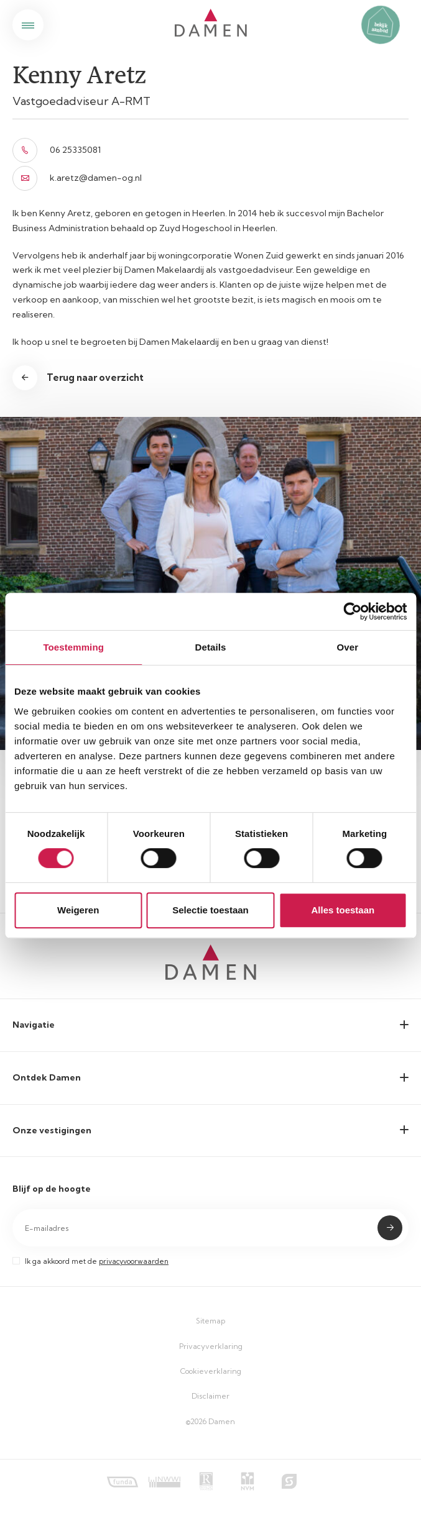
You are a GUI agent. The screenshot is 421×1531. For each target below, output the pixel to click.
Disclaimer (210, 1396)
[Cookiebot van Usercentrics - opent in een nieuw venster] (352, 611)
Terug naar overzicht (95, 377)
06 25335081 (56, 150)
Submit (389, 1227)
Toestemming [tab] (73, 647)
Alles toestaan (342, 910)
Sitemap (210, 1320)
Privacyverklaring (211, 1346)
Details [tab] (210, 647)
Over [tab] (348, 647)
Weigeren (78, 910)
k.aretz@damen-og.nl (77, 178)
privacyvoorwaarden (134, 1261)
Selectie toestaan (210, 910)
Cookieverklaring (210, 1371)
